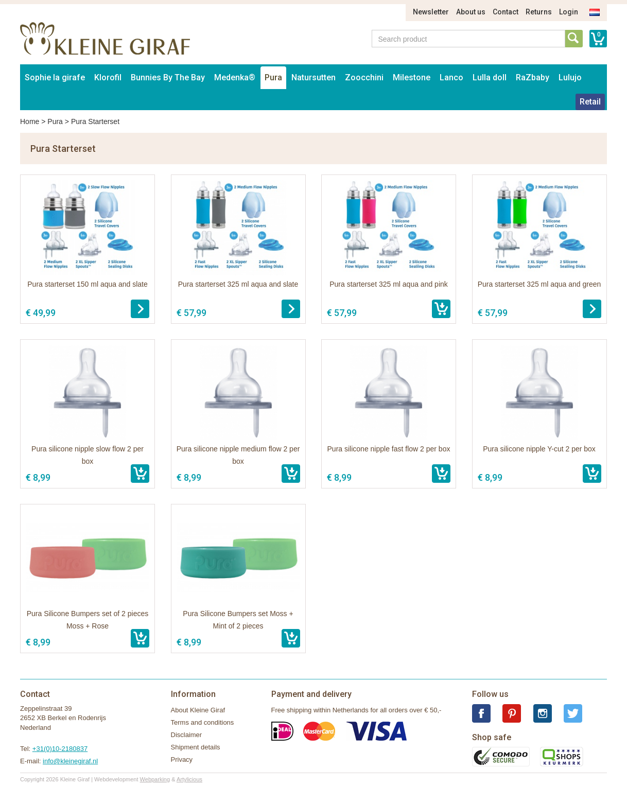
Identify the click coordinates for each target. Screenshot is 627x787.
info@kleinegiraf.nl (70, 761)
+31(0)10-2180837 (60, 749)
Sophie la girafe (55, 77)
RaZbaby (532, 77)
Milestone (411, 77)
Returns (539, 12)
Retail (590, 102)
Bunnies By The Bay (168, 77)
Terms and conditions (202, 722)
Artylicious (189, 779)
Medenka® (234, 77)
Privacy (182, 759)
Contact (505, 12)
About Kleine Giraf (198, 710)
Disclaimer (186, 735)
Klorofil (107, 77)
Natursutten (313, 77)
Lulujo (570, 77)
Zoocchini (364, 77)
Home (29, 121)
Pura (273, 77)
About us (470, 12)
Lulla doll (490, 77)
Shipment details (195, 747)
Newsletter (431, 12)
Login (568, 12)
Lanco (451, 77)
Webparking (155, 779)
